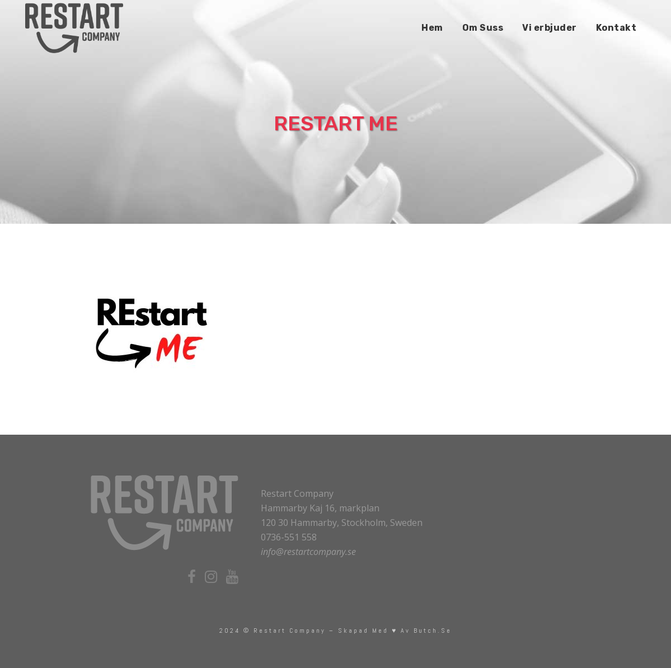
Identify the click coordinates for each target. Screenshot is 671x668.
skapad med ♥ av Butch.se (395, 630)
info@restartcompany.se (308, 551)
